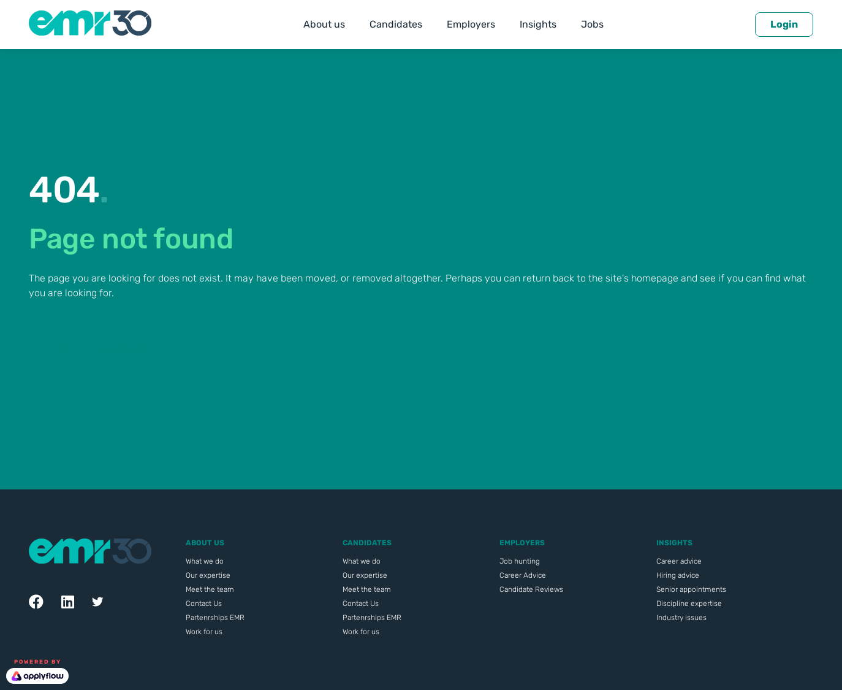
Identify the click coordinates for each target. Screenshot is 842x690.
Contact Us (204, 603)
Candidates (396, 24)
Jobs (592, 24)
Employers (471, 24)
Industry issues (681, 617)
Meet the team (210, 589)
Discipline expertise (689, 603)
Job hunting (519, 561)
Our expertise (208, 575)
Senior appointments (691, 589)
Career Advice (522, 575)
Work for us (204, 631)
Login (784, 24)
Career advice (679, 561)
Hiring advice (677, 575)
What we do (205, 561)
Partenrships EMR (215, 617)
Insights (538, 24)
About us (324, 24)
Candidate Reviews (531, 589)
